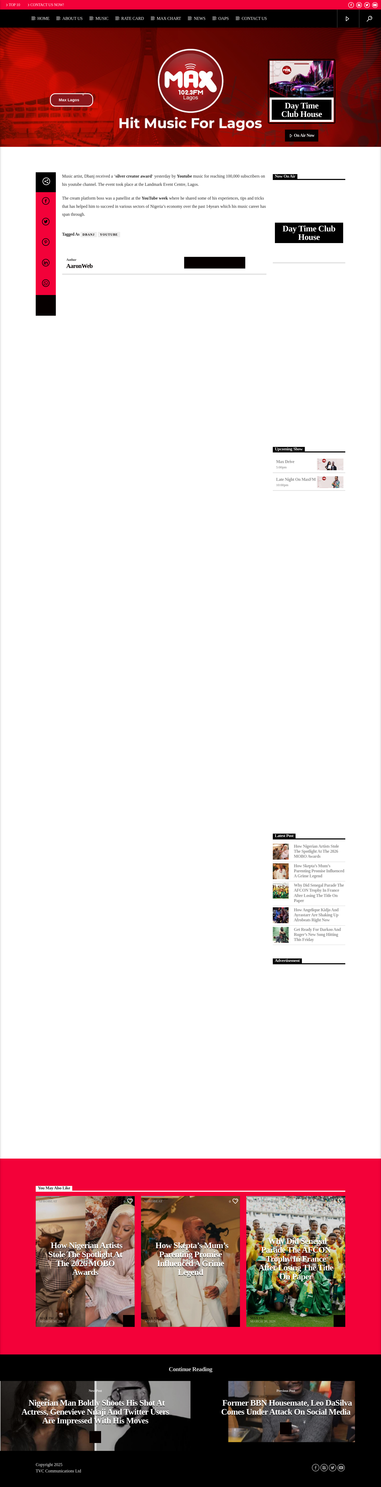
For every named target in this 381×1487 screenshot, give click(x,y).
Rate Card (132, 18)
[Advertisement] (309, 353)
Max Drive (285, 462)
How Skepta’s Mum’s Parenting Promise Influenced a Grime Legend (319, 871)
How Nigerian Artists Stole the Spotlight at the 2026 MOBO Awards (316, 851)
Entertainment (264, 1201)
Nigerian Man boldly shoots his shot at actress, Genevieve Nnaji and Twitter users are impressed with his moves (95, 1411)
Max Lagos (71, 100)
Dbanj (89, 234)
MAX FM (46, 1318)
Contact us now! (45, 5)
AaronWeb (79, 266)
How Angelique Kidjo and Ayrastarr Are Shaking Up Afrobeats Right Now (316, 915)
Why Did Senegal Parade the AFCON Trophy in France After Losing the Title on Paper (319, 893)
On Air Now (302, 135)
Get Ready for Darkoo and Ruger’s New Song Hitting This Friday (317, 934)
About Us (72, 18)
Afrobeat (47, 1201)
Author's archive (214, 262)
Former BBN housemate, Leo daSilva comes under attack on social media (286, 1407)
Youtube (109, 234)
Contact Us (254, 18)
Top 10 (12, 5)
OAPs (223, 18)
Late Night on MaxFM (296, 479)
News (199, 18)
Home (43, 18)
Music (102, 18)
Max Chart (169, 18)
